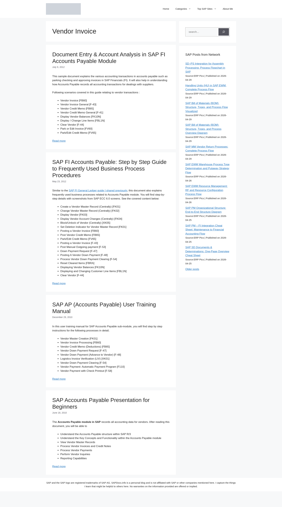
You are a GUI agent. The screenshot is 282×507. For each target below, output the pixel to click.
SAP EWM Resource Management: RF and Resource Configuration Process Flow (206, 190)
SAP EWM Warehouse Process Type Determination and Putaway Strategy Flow (207, 168)
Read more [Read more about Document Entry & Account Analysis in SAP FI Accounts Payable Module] (59, 140)
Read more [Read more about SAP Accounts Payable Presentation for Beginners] (59, 466)
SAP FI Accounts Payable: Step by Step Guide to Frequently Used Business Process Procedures (109, 168)
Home (166, 8)
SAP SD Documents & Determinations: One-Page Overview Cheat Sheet (207, 251)
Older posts (192, 269)
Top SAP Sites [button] (208, 9)
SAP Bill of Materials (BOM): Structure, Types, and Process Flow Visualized (206, 107)
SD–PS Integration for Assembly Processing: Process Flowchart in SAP (205, 67)
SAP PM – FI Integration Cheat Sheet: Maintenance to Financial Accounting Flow (204, 229)
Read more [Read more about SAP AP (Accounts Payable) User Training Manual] (59, 378)
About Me (228, 8)
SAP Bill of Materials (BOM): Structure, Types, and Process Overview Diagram (203, 128)
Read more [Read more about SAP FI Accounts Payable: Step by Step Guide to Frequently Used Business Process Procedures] (59, 283)
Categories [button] (185, 9)
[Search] (223, 32)
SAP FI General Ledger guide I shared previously (98, 190)
